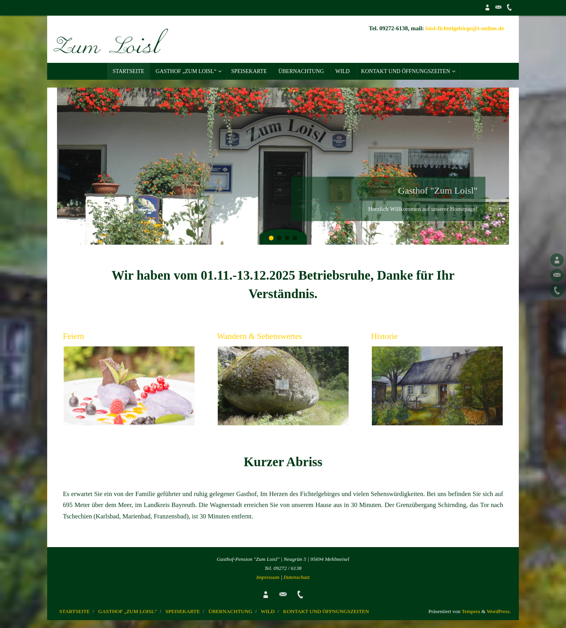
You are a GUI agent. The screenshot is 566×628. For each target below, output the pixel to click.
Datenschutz (296, 577)
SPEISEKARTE (182, 611)
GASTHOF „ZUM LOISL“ (127, 611)
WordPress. (499, 611)
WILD (268, 611)
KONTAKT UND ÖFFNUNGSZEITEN (326, 611)
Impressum (267, 577)
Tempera (470, 611)
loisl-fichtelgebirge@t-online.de (464, 28)
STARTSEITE (74, 611)
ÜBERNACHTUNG (230, 611)
